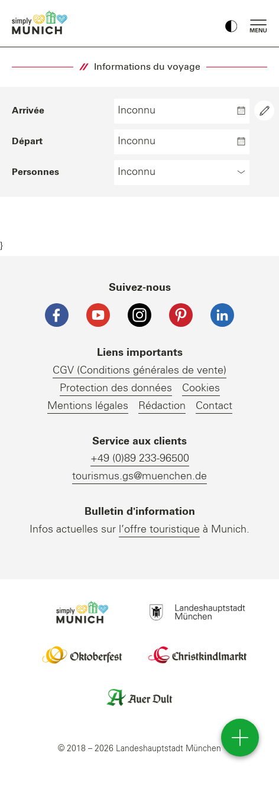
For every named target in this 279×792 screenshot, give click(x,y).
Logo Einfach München (82, 612)
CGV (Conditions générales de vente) (139, 370)
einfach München (41, 22)
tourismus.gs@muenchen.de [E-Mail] (139, 476)
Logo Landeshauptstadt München (197, 612)
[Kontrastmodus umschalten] (231, 23)
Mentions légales (87, 406)
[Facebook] (57, 315)
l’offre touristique (159, 529)
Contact (214, 406)
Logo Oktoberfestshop (82, 655)
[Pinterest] (181, 315)
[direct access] (240, 738)
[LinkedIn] (222, 315)
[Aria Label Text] (264, 110)
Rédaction (162, 406)
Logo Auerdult (139, 697)
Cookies (201, 388)
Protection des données (116, 388)
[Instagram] (139, 315)
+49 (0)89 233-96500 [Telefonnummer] (139, 458)
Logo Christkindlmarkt (197, 655)
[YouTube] (98, 315)
